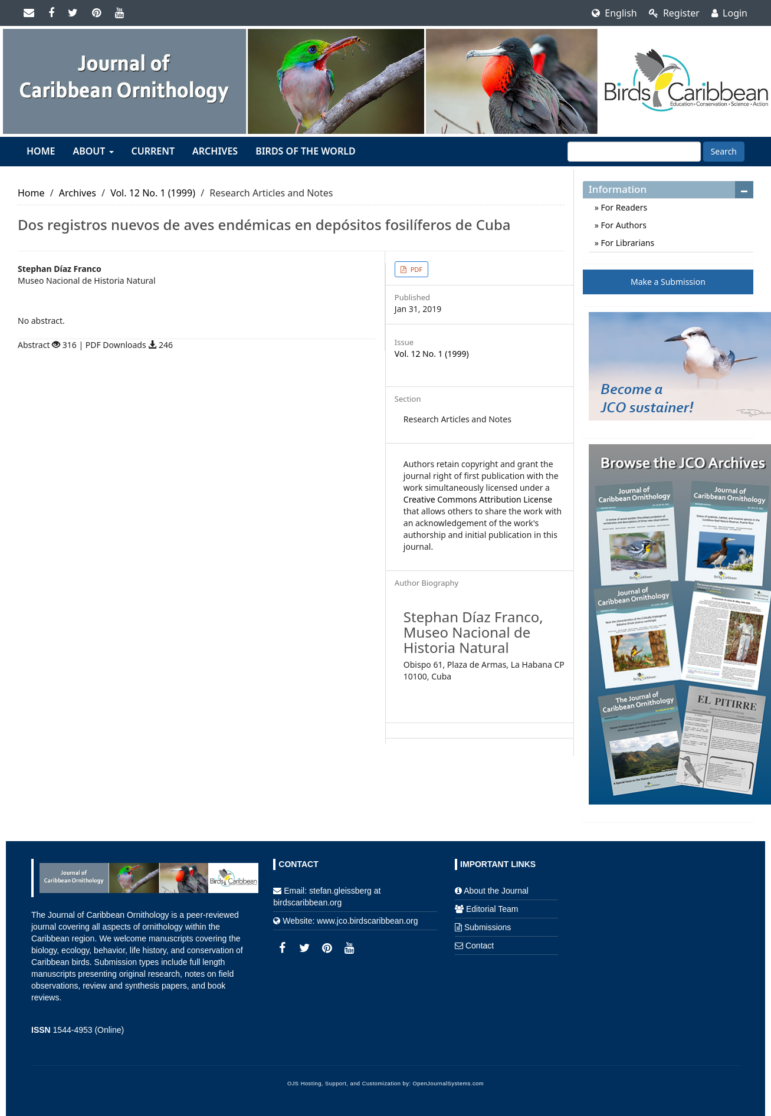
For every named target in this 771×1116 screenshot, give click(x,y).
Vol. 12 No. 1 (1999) (152, 192)
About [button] (93, 151)
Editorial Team (492, 909)
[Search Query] (634, 152)
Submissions (487, 927)
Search (724, 151)
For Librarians (626, 242)
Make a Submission (668, 281)
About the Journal (496, 890)
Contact (479, 945)
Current (153, 151)
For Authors (623, 225)
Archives (215, 151)
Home (41, 151)
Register (674, 12)
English (614, 12)
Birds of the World (305, 151)
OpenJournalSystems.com (448, 1084)
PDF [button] (415, 269)
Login (729, 12)
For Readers (623, 207)
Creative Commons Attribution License (477, 499)
